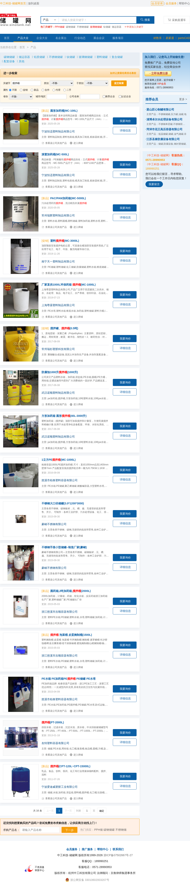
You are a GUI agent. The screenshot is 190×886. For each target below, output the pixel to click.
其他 (21, 61)
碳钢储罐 (70, 26)
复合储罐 (117, 57)
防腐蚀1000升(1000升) (60, 372)
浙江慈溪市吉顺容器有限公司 (60, 611)
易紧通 (170, 38)
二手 (68, 90)
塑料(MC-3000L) (64, 240)
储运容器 (116, 26)
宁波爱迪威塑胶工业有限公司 (60, 786)
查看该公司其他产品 (54, 143)
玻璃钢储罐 (96, 26)
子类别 (80, 83)
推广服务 (87, 849)
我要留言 (154, 184)
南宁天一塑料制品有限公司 (58, 261)
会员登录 (157, 3)
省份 (5, 96)
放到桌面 (33, 3)
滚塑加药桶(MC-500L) (55, 154)
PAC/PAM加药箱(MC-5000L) (68, 198)
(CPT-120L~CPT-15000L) (70, 766)
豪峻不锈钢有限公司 (54, 524)
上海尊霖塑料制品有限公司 (58, 305)
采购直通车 (177, 20)
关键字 (6, 83)
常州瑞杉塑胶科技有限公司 (58, 349)
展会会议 (98, 38)
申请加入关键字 (133, 26)
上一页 (50, 810)
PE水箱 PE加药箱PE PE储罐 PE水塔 (69, 678)
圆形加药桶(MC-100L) (64, 110)
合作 (47, 90)
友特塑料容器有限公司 (55, 743)
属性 (5, 90)
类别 (46, 83)
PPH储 (98, 829)
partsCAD (184, 38)
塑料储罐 (102, 57)
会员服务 (171, 3)
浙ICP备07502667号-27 (118, 855)
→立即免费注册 (158, 73)
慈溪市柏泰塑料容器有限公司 (60, 480)
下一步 (69, 830)
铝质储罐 (39, 57)
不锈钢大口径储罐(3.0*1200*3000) (63, 503)
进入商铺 (76, 143)
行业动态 (80, 38)
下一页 (68, 810)
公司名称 (74, 96)
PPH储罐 (60, 26)
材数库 (157, 38)
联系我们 (118, 849)
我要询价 (125, 121)
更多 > (183, 99)
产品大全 (22, 38)
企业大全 (42, 38)
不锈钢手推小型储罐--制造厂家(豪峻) (64, 547)
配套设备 (9, 61)
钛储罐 (106, 26)
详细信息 (125, 130)
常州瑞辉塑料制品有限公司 (58, 215)
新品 (36, 90)
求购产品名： (11, 829)
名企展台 (60, 38)
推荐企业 (110, 96)
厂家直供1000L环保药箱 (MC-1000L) (69, 284)
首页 (7, 38)
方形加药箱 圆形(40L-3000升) (64, 415)
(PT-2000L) (53, 722)
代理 (58, 90)
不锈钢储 (120, 829)
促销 (25, 90)
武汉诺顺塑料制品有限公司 (58, 392)
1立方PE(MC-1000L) (59, 459)
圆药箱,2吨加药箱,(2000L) (70, 591)
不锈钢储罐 (83, 26)
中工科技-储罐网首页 (13, 3)
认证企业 (126, 96)
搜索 (145, 19)
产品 (33, 47)
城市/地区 (41, 96)
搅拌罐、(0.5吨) (64, 328)
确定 (101, 811)
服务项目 (118, 38)
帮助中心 (184, 3)
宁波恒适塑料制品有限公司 (58, 131)
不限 (14, 90)
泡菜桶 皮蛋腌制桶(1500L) (71, 634)
